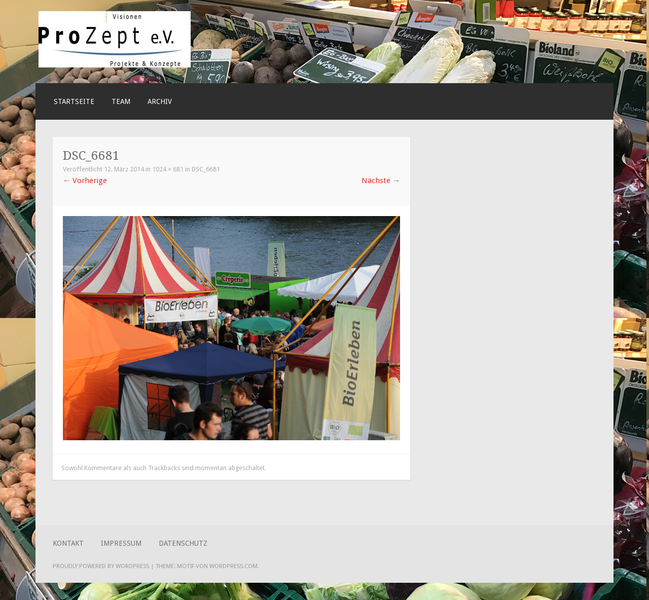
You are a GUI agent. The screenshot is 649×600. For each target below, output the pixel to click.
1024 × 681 (168, 169)
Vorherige (85, 180)
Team (121, 101)
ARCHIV (160, 101)
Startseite (74, 101)
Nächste (381, 180)
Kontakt (68, 543)
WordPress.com (233, 566)
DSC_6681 (206, 169)
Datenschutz (183, 543)
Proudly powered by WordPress (101, 566)
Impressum (121, 543)
